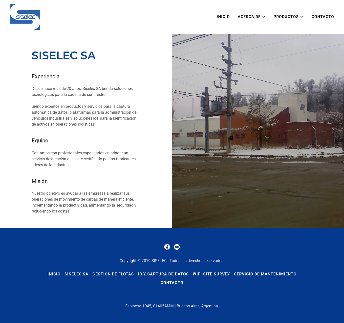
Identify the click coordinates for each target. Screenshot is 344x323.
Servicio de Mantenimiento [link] (265, 274)
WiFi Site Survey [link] (211, 274)
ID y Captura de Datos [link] (163, 274)
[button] (252, 17)
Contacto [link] (323, 16)
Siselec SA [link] (76, 274)
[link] (25, 16)
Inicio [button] (54, 274)
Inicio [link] (223, 16)
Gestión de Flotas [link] (113, 274)
